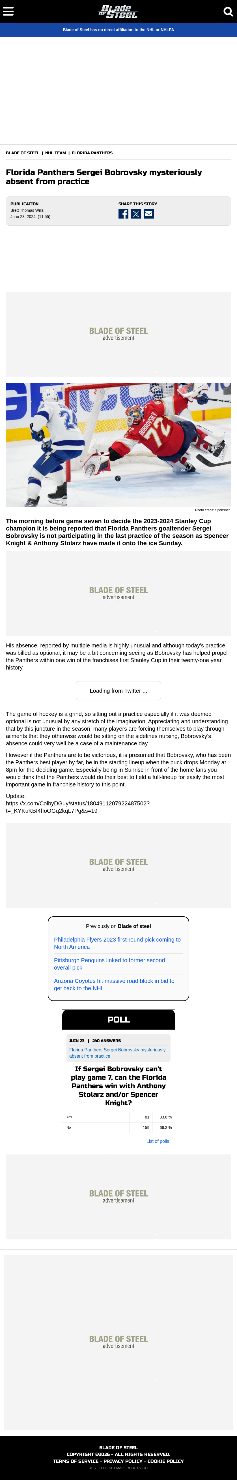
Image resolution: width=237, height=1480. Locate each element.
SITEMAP (116, 1468)
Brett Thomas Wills (27, 210)
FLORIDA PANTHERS (92, 153)
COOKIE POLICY (166, 1461)
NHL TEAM (55, 153)
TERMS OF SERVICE (75, 1461)
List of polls (157, 1141)
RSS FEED (97, 1468)
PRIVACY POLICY (123, 1461)
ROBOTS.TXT (137, 1468)
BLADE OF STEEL (23, 153)
